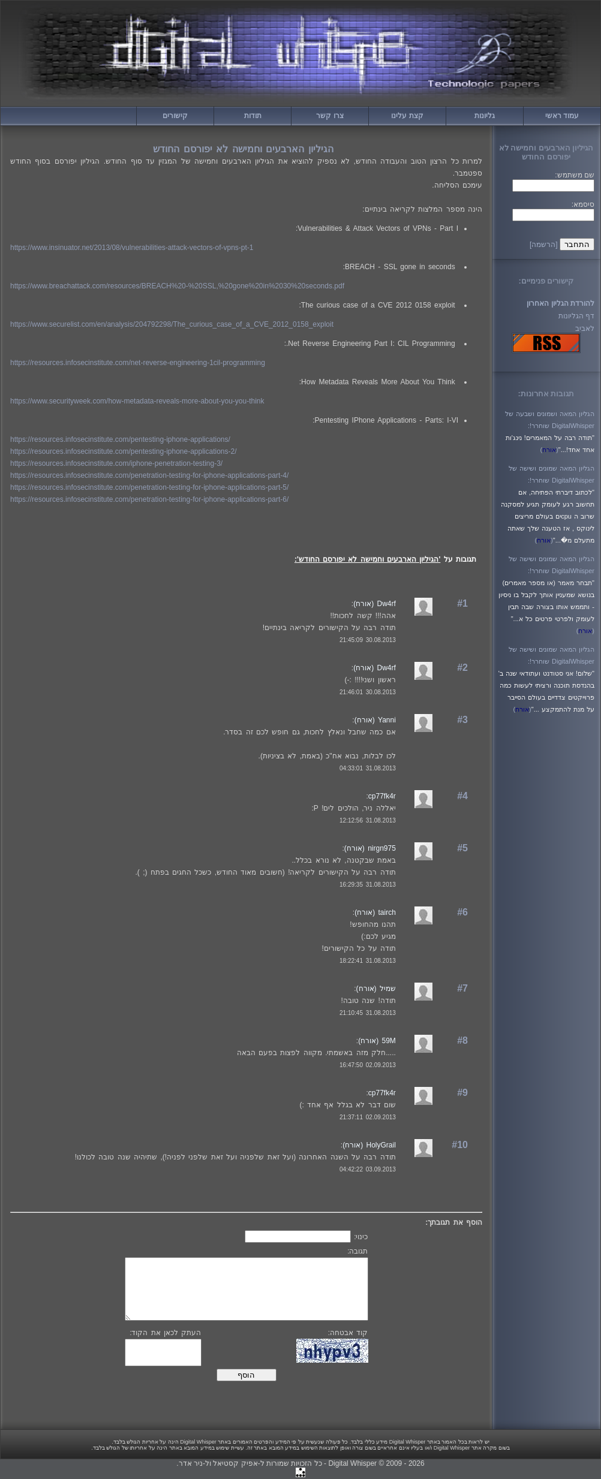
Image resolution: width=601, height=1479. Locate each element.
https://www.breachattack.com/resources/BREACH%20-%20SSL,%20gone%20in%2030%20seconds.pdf (177, 286)
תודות (253, 116)
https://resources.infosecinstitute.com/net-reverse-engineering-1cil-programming (137, 363)
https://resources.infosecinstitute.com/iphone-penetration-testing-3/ (116, 463)
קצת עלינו (407, 116)
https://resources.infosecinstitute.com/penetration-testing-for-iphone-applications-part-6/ (149, 499)
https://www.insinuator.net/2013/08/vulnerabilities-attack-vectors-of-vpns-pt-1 (132, 247)
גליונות (484, 116)
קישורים (175, 116)
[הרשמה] (544, 244)
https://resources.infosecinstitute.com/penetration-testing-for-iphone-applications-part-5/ (149, 487)
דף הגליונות (576, 316)
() (549, 449)
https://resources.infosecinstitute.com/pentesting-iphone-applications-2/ (123, 451)
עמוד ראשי (562, 116)
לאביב (584, 328)
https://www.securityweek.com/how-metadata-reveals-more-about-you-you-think (137, 401)
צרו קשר (329, 116)
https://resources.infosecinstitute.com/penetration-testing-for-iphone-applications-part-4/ (149, 475)
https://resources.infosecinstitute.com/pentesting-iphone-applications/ (120, 439)
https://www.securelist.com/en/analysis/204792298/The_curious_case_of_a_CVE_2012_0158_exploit (171, 324)
